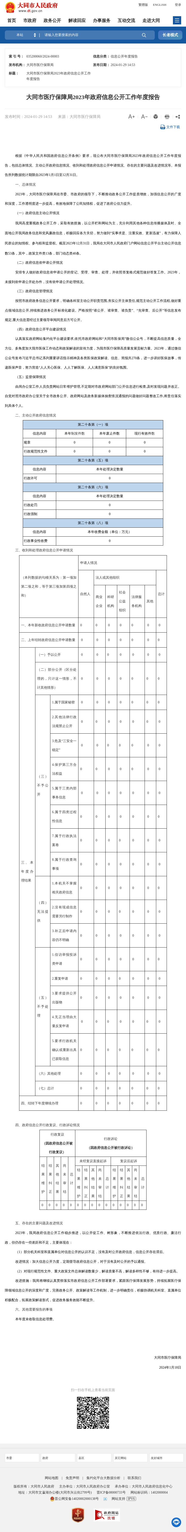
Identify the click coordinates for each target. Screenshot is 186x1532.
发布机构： (17, 65)
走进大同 (151, 20)
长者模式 (170, 35)
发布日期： (101, 65)
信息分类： (101, 56)
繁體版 (143, 5)
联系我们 (134, 1478)
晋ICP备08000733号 (111, 1492)
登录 (178, 5)
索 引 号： (16, 56)
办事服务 (101, 20)
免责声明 (72, 1478)
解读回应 (77, 20)
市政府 (29, 20)
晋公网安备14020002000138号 (74, 1499)
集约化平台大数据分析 (103, 1478)
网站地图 (51, 1478)
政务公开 (52, 20)
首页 (11, 20)
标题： (14, 73)
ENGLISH (159, 5)
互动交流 (126, 20)
